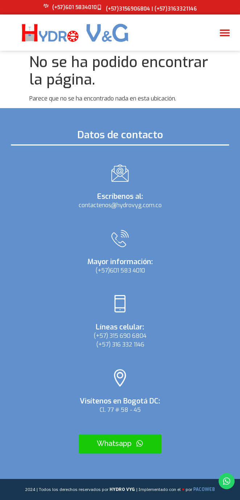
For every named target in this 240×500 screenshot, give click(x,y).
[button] (224, 33)
